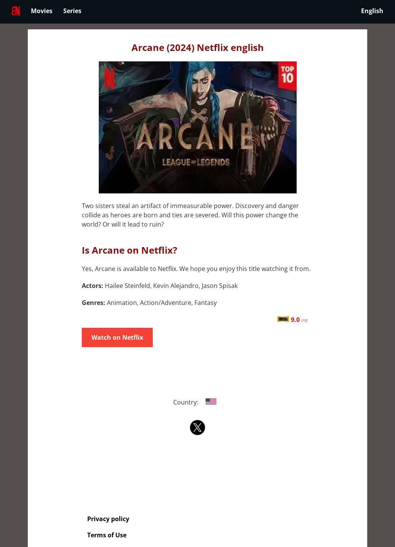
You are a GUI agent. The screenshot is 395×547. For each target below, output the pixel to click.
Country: (197, 402)
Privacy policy (108, 519)
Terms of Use (107, 535)
